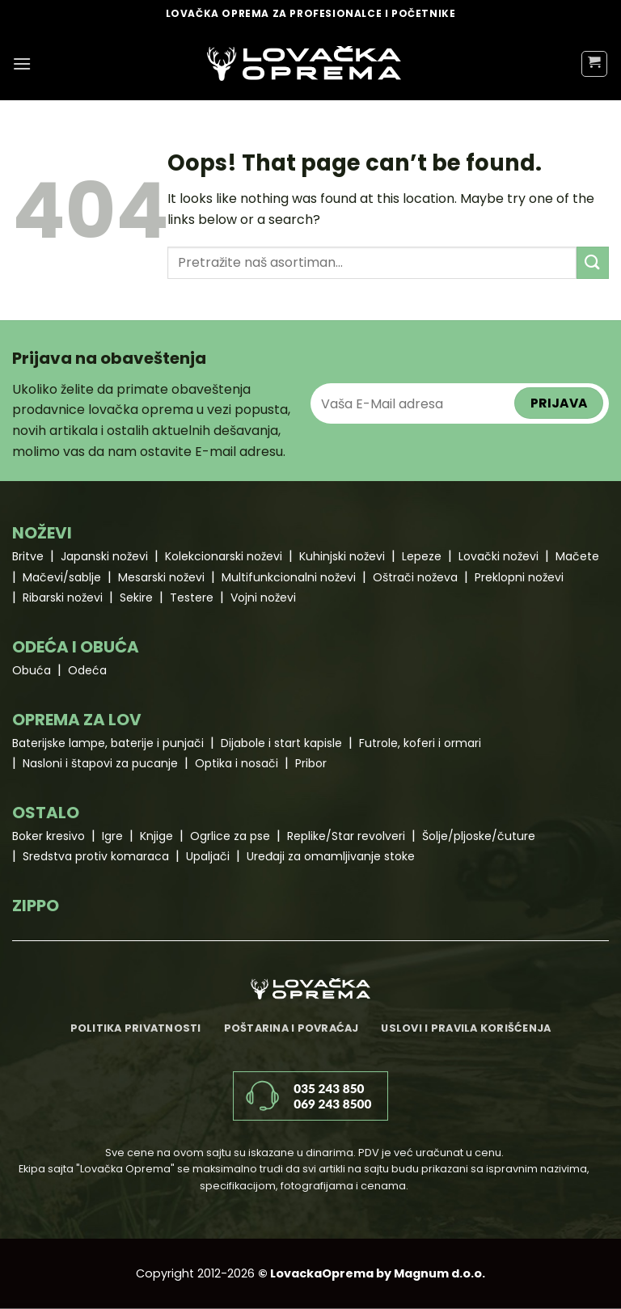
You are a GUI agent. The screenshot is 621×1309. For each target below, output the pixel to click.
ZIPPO (35, 905)
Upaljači (208, 856)
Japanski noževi (104, 556)
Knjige (156, 836)
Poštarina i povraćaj (291, 1028)
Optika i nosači (236, 763)
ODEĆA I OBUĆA (75, 646)
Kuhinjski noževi (342, 556)
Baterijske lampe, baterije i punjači (108, 743)
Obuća (31, 670)
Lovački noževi (498, 556)
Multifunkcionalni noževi (289, 577)
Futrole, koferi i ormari (420, 743)
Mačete (577, 556)
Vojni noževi (263, 597)
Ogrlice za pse (230, 836)
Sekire (136, 597)
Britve (28, 556)
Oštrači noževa (415, 577)
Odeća (87, 670)
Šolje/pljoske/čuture (478, 836)
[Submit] (593, 262)
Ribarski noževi (63, 597)
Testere (191, 597)
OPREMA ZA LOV (77, 719)
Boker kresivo (48, 836)
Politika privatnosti (135, 1028)
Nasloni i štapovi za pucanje (100, 763)
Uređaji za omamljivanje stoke (331, 856)
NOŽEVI (42, 532)
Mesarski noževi (161, 577)
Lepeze (421, 556)
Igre (112, 836)
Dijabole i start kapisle (281, 743)
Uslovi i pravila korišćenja (466, 1028)
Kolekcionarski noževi (223, 556)
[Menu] (22, 63)
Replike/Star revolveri (346, 836)
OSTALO (45, 812)
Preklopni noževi (519, 577)
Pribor (311, 763)
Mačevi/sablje (62, 577)
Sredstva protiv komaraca (96, 856)
